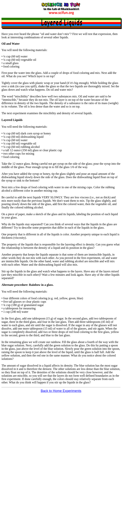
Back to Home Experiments (61, 391)
